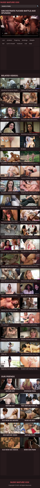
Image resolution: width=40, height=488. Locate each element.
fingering (17, 40)
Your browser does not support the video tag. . (20, 27)
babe (30, 43)
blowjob (32, 40)
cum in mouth (11, 43)
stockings (24, 40)
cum (3, 40)
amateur (9, 40)
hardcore (19, 43)
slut (3, 43)
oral (26, 43)
